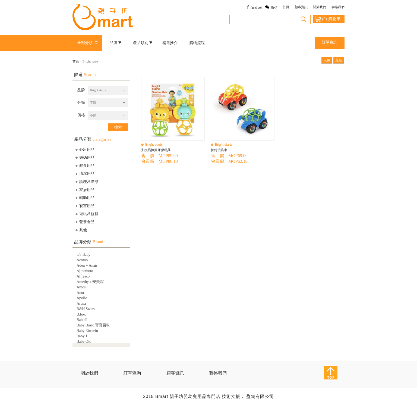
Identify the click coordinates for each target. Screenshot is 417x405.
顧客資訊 (301, 7)
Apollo (82, 298)
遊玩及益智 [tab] (86, 214)
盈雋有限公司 (260, 396)
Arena (81, 303)
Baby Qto (84, 341)
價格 (81, 115)
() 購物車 (328, 18)
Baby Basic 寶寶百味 (93, 325)
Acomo (82, 260)
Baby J (82, 336)
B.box (81, 314)
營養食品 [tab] (84, 222)
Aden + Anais (87, 265)
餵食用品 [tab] (84, 165)
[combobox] (108, 90)
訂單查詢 (329, 42)
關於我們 (319, 7)
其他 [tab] (80, 230)
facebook (257, 8)
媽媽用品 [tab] (84, 157)
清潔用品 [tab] (84, 174)
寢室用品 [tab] (84, 206)
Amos (81, 287)
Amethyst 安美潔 (90, 282)
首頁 (286, 7)
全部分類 (88, 43)
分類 (81, 103)
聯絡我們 (338, 7)
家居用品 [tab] (84, 190)
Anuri (81, 293)
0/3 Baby (83, 255)
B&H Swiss (86, 309)
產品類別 (143, 43)
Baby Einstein (87, 331)
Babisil (82, 320)
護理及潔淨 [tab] (86, 181)
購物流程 (197, 43)
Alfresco (83, 276)
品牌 (116, 43)
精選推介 (170, 43)
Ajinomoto (85, 271)
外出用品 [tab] (84, 149)
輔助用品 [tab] (84, 197)
